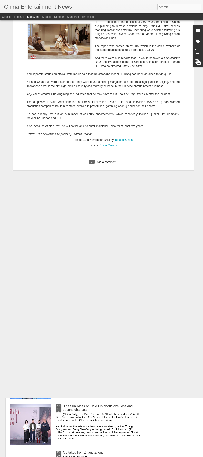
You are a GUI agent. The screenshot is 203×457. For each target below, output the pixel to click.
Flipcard (19, 16)
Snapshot (73, 16)
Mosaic (46, 16)
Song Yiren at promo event (82, 359)
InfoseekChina (123, 93)
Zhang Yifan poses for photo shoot (88, 313)
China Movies (108, 98)
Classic (6, 16)
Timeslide (88, 16)
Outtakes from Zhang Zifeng (83, 452)
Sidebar (59, 16)
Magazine (33, 16)
